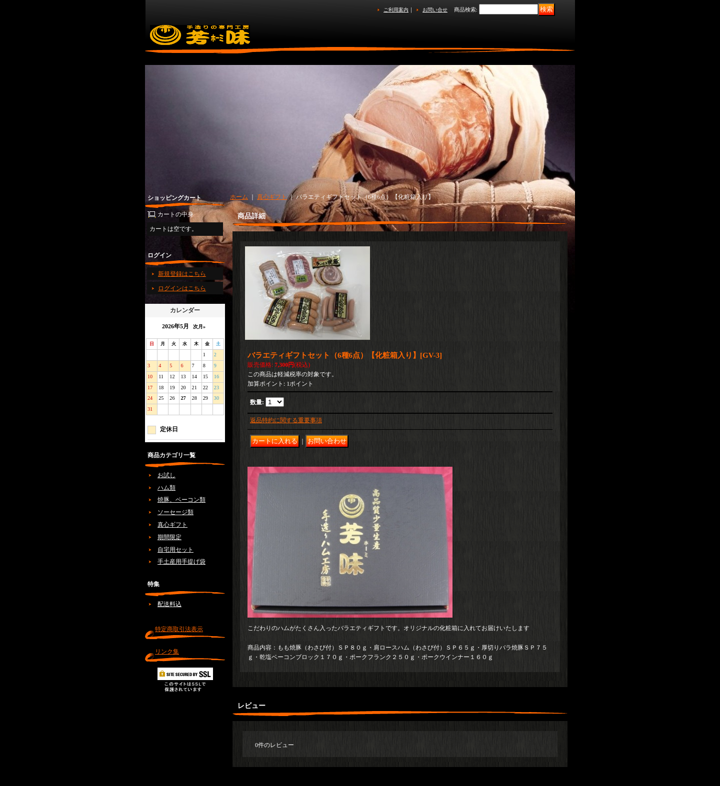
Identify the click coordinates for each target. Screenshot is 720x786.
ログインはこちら (182, 288)
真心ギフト (173, 524)
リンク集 (167, 651)
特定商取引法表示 (179, 629)
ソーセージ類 (176, 512)
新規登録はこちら (182, 273)
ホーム (239, 196)
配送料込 (170, 604)
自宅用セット (176, 549)
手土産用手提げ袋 (182, 561)
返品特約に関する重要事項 (286, 420)
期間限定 (170, 537)
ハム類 (167, 487)
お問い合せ (435, 9)
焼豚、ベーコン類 (182, 499)
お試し (167, 475)
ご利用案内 (396, 9)
